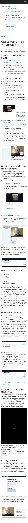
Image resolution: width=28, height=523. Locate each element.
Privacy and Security (10, 29)
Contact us (4, 451)
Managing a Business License (13, 19)
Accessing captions (11, 60)
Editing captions (10, 69)
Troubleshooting (9, 26)
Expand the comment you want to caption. (15, 218)
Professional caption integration (14, 65)
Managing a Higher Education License (15, 17)
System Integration (10, 24)
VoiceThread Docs (6, 36)
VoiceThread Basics (10, 8)
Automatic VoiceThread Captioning (15, 67)
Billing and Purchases (11, 22)
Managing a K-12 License (12, 15)
